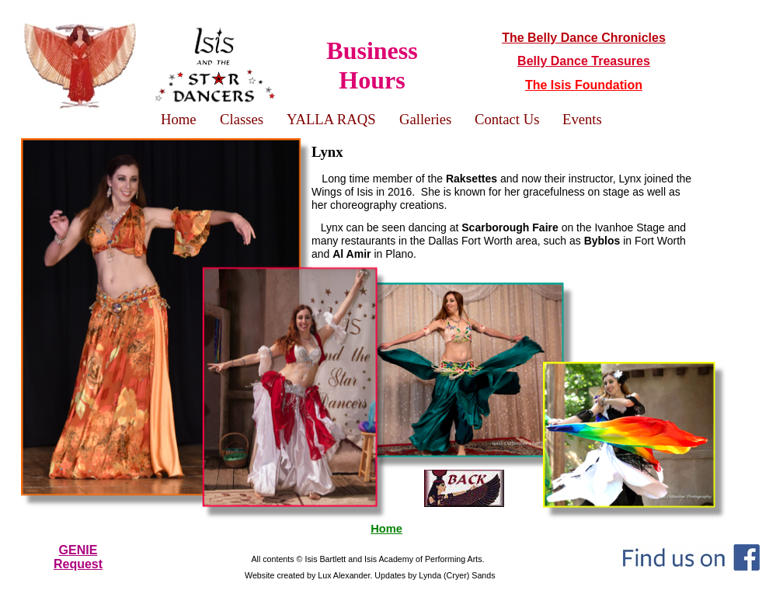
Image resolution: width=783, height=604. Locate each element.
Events (582, 119)
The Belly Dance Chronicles (584, 37)
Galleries (425, 119)
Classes (241, 119)
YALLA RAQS (331, 119)
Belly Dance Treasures (583, 61)
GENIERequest (78, 557)
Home (386, 528)
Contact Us (507, 119)
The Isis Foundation (583, 85)
